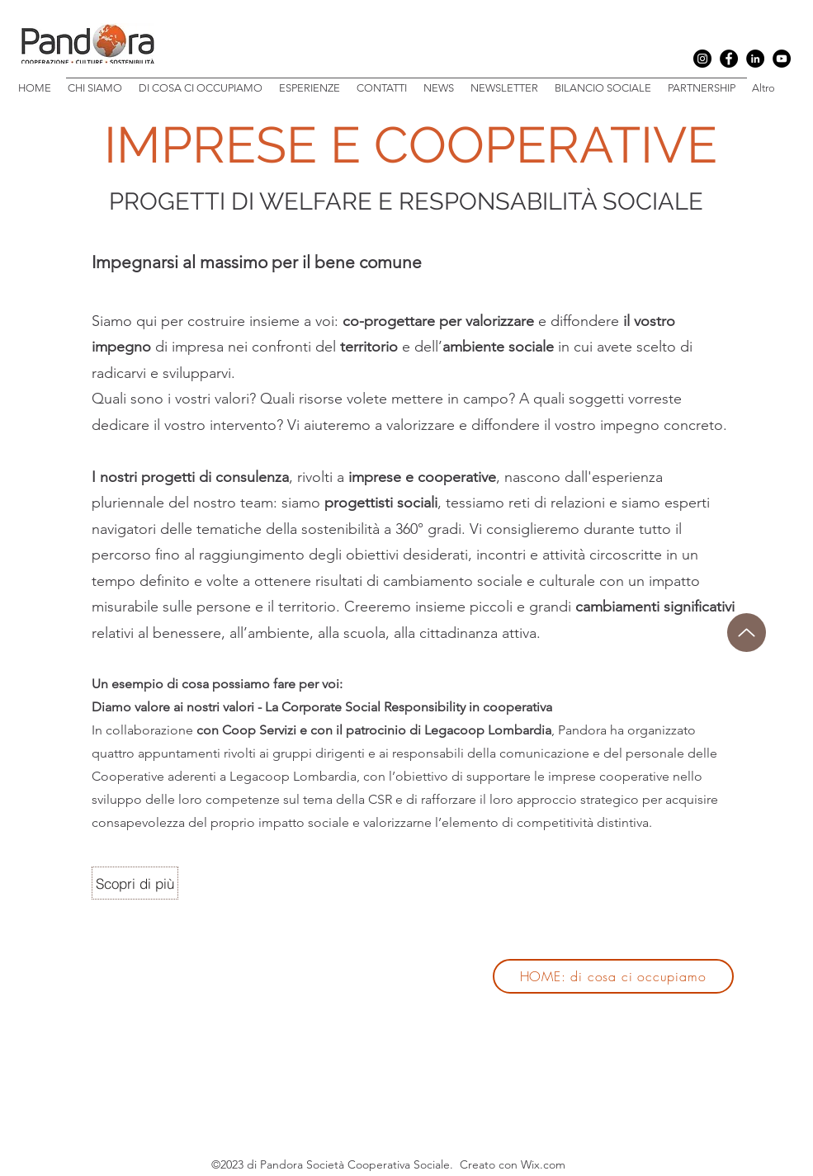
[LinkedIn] (755, 59)
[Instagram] (702, 59)
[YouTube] (782, 59)
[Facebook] (729, 59)
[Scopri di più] (135, 883)
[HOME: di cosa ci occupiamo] (613, 976)
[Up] (746, 632)
